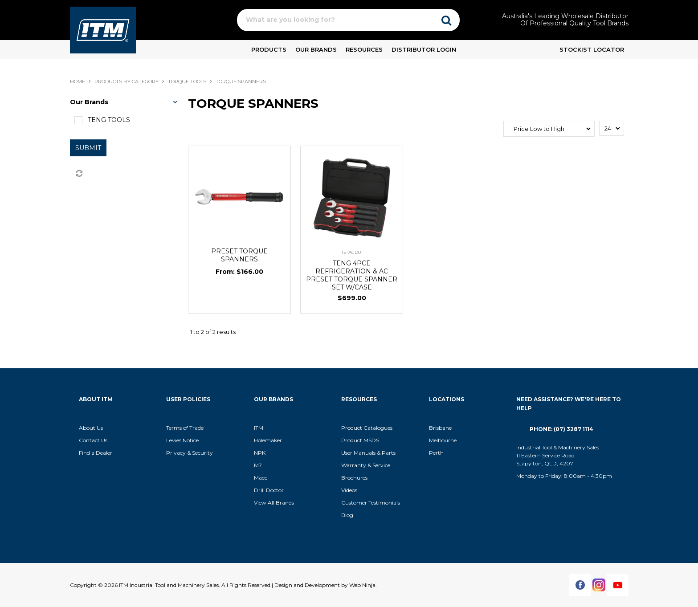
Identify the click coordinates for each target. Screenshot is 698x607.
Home (77, 81)
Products (268, 49)
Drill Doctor (269, 490)
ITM (258, 427)
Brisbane (440, 427)
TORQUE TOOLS (187, 81)
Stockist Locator (591, 49)
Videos (349, 490)
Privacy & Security (190, 452)
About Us (91, 427)
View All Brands (274, 502)
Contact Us (93, 440)
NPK (259, 452)
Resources (364, 49)
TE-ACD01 (352, 252)
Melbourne (443, 440)
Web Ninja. (363, 585)
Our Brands (316, 49)
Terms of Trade (185, 427)
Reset (78, 174)
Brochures (354, 477)
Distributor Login (424, 49)
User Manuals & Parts (368, 452)
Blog (347, 515)
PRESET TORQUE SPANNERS (239, 255)
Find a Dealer (95, 452)
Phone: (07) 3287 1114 (561, 429)
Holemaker (268, 440)
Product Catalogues (366, 427)
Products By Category (126, 81)
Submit (88, 148)
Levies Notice (182, 440)
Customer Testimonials (370, 502)
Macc (260, 477)
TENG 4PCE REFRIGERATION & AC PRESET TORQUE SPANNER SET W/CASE (351, 275)
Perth (436, 452)
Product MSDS (360, 440)
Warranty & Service (365, 465)
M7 (258, 465)
